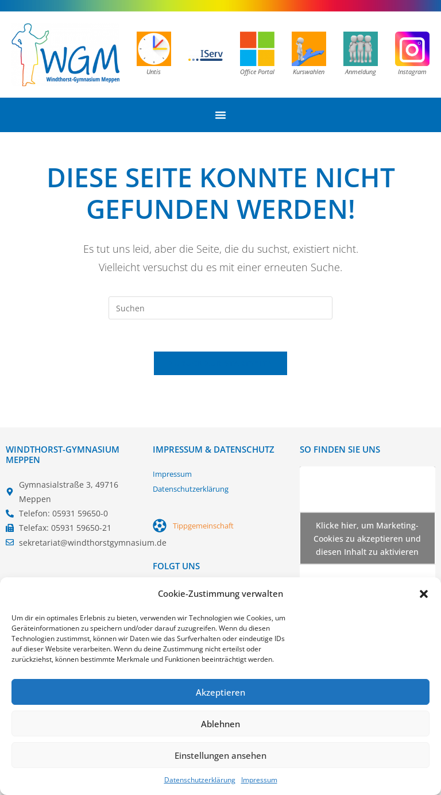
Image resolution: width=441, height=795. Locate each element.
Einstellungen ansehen (220, 755)
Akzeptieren (220, 692)
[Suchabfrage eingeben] (220, 307)
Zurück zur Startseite (220, 366)
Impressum (259, 780)
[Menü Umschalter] (220, 115)
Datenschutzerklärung (199, 780)
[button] (424, 594)
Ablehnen (220, 724)
